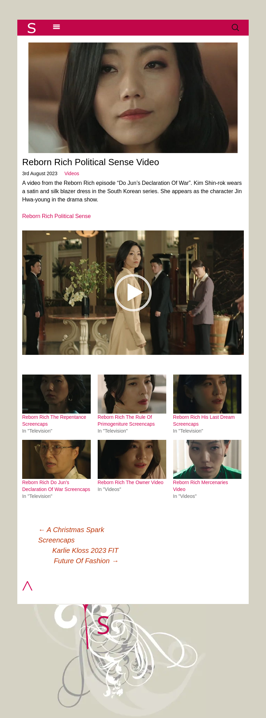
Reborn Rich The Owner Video (130, 482)
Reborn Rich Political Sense (56, 216)
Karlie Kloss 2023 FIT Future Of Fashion (85, 556)
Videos (71, 173)
